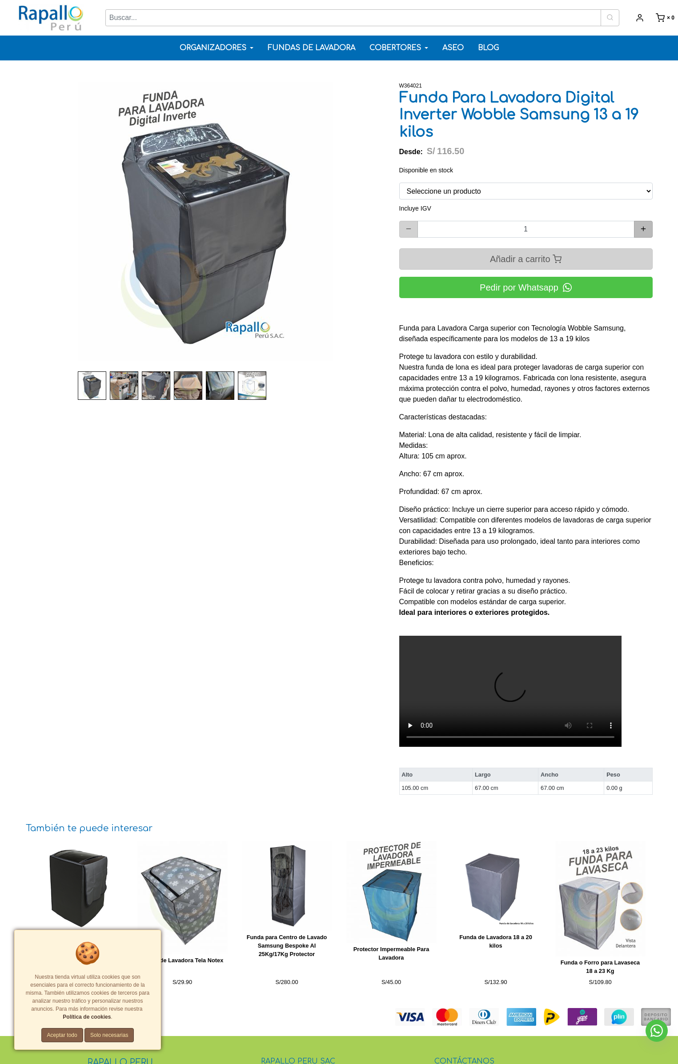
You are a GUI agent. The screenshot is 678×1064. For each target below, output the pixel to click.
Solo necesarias (109, 1035)
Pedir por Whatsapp (526, 287)
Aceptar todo (62, 1035)
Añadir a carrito (526, 258)
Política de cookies (87, 1017)
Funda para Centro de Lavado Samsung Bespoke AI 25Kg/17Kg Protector (287, 945)
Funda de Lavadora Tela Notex (182, 960)
